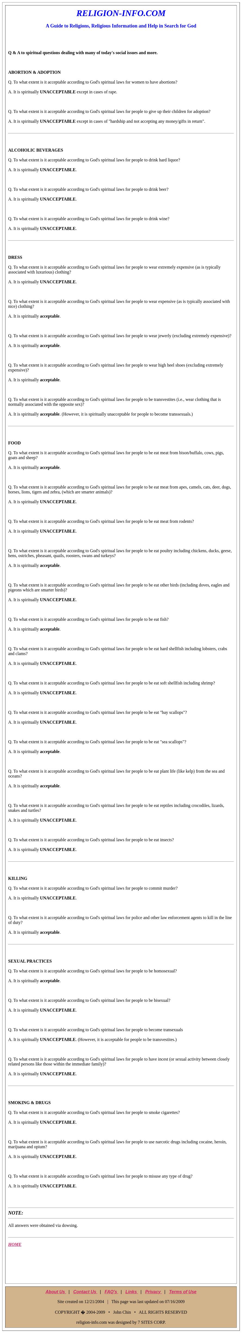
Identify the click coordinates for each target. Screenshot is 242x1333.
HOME (14, 1244)
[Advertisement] (121, 1268)
